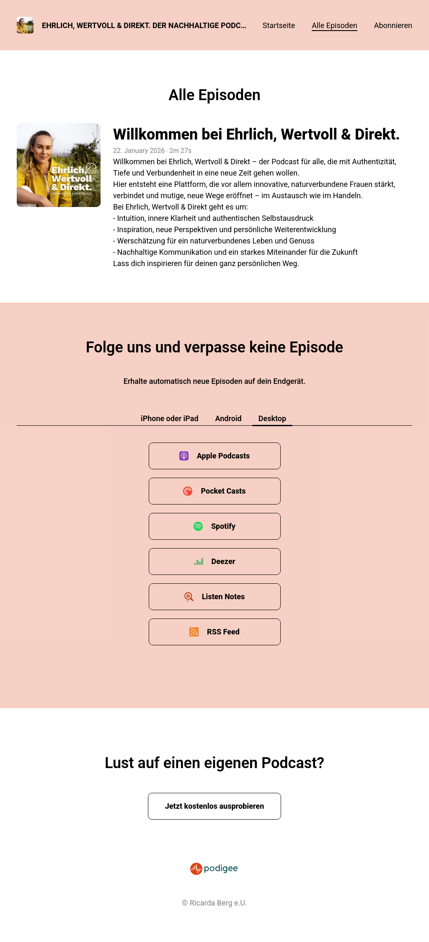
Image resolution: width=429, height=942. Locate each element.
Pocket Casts (223, 491)
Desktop (272, 418)
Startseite (279, 25)
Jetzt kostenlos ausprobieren (214, 806)
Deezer (223, 561)
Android (228, 418)
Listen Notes (223, 596)
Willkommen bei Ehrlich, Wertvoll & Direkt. (256, 134)
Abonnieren (393, 25)
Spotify (223, 526)
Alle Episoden (334, 25)
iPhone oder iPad (170, 418)
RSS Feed (223, 631)
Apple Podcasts (223, 455)
